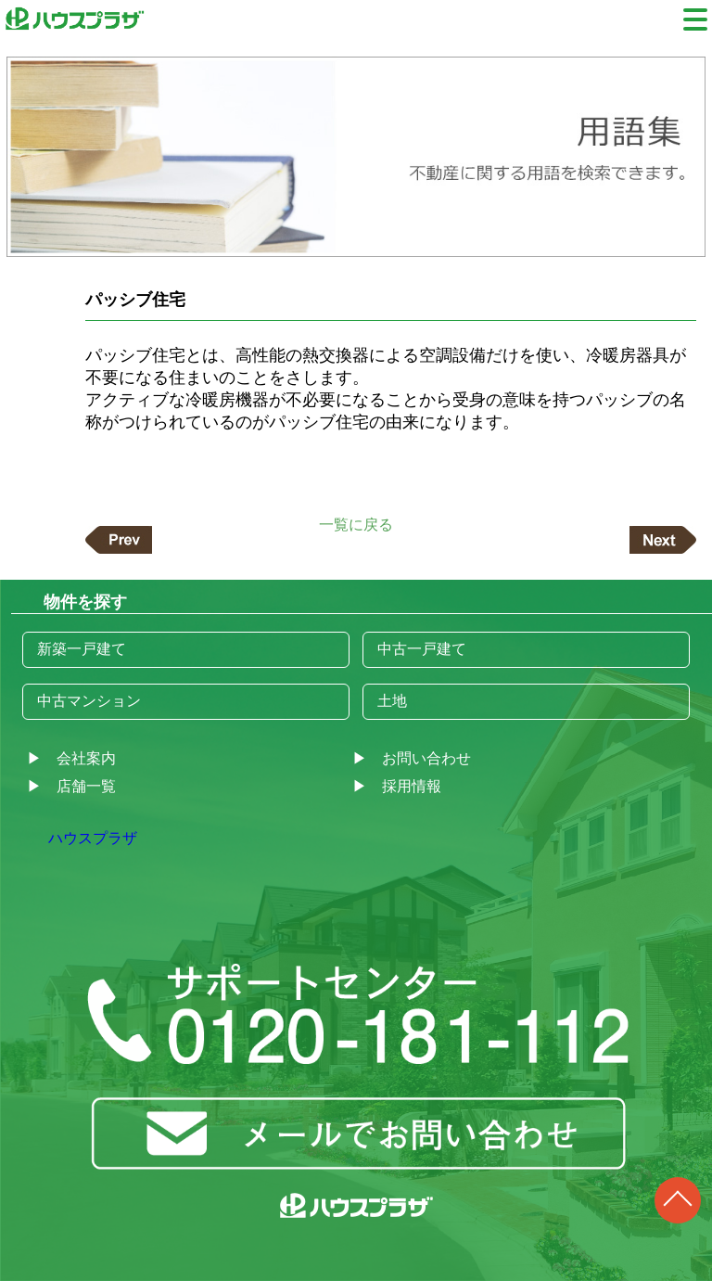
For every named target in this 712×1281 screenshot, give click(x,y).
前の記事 (118, 540)
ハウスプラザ (92, 838)
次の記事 (662, 540)
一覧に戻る (356, 524)
